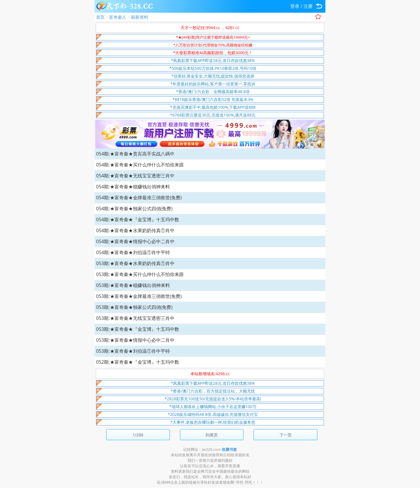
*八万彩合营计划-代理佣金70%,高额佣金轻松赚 (212, 45)
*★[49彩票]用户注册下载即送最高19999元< (213, 37)
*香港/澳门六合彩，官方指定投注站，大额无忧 (213, 391)
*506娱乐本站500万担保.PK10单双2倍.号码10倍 (212, 68)
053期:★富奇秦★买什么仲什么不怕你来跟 (140, 274)
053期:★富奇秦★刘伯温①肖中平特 (133, 351)
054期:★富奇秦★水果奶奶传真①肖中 (135, 230)
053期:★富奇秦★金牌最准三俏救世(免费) (139, 296)
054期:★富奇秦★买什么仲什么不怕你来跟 (140, 165)
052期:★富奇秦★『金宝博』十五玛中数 (137, 362)
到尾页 (212, 435)
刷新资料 (139, 17)
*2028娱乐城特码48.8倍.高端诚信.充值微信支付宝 (213, 414)
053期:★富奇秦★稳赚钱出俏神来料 (133, 285)
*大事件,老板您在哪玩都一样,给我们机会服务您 (213, 422)
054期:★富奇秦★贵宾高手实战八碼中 (135, 154)
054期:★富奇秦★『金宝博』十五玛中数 (137, 219)
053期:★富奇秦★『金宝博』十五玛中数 (137, 329)
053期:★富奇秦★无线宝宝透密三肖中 (135, 318)
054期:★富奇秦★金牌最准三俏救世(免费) (139, 197)
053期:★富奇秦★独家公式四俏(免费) (134, 307)
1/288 (138, 435)
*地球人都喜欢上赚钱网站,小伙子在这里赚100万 (212, 406)
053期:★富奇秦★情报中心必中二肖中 (135, 340)
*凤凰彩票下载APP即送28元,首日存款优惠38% (213, 60)
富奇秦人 (117, 17)
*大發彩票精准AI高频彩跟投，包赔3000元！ (213, 52)
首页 (100, 17)
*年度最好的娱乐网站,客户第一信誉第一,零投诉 (213, 84)
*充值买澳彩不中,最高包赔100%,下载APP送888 (213, 107)
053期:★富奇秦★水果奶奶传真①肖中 (135, 263)
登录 (294, 6)
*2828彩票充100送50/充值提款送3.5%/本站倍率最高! (213, 398)
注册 (308, 6)
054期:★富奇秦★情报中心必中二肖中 (135, 241)
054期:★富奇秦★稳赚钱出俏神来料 (133, 186)
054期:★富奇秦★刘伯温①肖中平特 (133, 252)
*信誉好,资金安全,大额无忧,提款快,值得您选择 (212, 76)
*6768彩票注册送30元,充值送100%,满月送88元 (213, 115)
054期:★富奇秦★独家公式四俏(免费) (134, 208)
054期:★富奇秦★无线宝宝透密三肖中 (135, 175)
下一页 (286, 435)
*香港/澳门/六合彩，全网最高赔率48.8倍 (213, 91)
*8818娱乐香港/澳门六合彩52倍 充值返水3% (212, 99)
